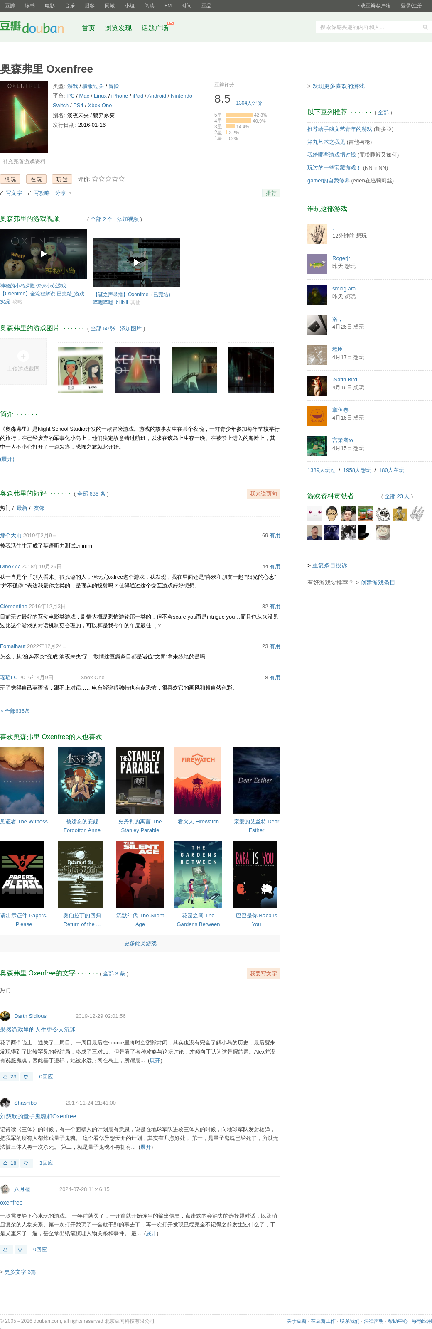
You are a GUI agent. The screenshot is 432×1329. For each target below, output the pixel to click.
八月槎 (22, 1189)
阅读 (150, 6)
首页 (88, 28)
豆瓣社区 (38, 28)
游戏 (72, 86)
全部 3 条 (114, 973)
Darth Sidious (30, 1016)
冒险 (113, 86)
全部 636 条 (91, 494)
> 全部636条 (15, 711)
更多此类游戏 (140, 943)
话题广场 (155, 28)
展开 (155, 1060)
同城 (110, 6)
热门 (5, 508)
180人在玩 (391, 470)
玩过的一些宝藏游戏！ (334, 168)
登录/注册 (411, 6)
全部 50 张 (103, 328)
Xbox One (100, 105)
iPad (138, 96)
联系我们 (350, 1321)
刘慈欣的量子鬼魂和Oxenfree (38, 1116)
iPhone (119, 96)
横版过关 (93, 86)
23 (13, 1077)
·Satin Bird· (345, 379)
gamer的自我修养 (328, 180)
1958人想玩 (357, 470)
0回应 (46, 1077)
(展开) (7, 459)
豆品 (206, 6)
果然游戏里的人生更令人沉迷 (38, 1029)
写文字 (14, 193)
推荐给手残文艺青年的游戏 (339, 129)
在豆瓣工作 (323, 1321)
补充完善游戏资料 (24, 161)
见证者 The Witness (24, 821)
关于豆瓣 (297, 1321)
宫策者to (342, 440)
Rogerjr (341, 258)
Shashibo (25, 1103)
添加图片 (131, 328)
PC (71, 96)
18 (13, 1163)
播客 (90, 6)
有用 (275, 535)
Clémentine (13, 606)
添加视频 (128, 219)
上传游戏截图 (23, 369)
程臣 (337, 349)
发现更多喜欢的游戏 (338, 86)
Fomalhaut (12, 646)
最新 (22, 508)
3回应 (46, 1163)
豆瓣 (10, 6)
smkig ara (344, 288)
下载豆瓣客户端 (373, 6)
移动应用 (422, 1321)
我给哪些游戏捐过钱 (331, 155)
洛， (337, 319)
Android (156, 96)
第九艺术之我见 (326, 142)
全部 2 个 (102, 219)
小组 (130, 6)
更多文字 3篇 (20, 1272)
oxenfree (11, 1202)
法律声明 (374, 1321)
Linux (100, 96)
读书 (30, 6)
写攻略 (42, 193)
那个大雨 (11, 535)
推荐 (271, 193)
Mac (84, 96)
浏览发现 (119, 28)
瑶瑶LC (9, 677)
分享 (61, 193)
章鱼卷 (340, 410)
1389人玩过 (321, 470)
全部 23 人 (397, 496)
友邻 (39, 508)
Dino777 (10, 566)
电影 (50, 6)
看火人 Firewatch (198, 821)
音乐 (70, 6)
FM (168, 6)
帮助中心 (398, 1321)
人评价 (249, 103)
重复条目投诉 (329, 565)
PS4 (78, 105)
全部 (383, 112)
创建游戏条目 (378, 582)
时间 (186, 6)
